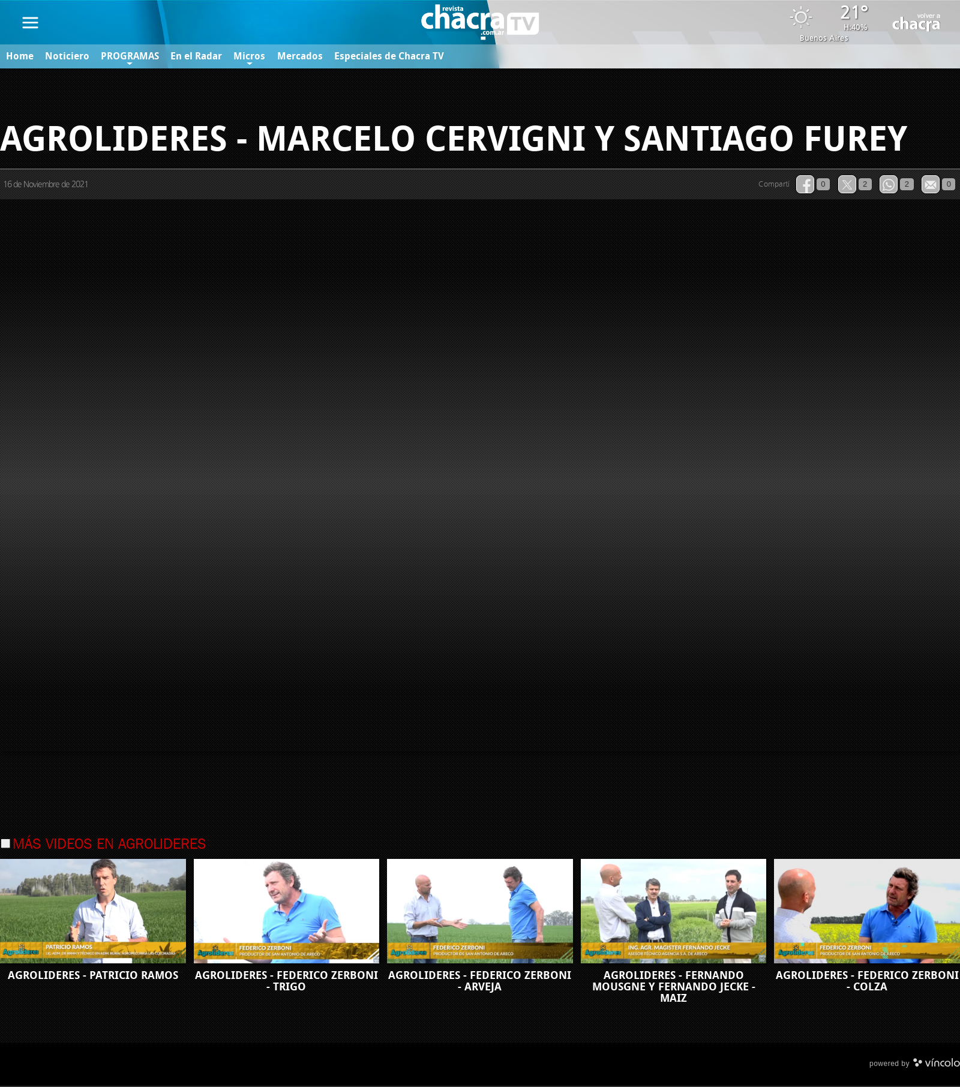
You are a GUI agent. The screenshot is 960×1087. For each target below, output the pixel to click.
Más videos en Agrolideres (109, 846)
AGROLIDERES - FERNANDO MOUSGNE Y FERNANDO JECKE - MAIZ (673, 988)
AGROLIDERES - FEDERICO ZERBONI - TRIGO (286, 982)
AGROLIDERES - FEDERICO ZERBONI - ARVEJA (479, 982)
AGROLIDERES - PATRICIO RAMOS (93, 976)
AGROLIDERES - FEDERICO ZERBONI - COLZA (867, 982)
